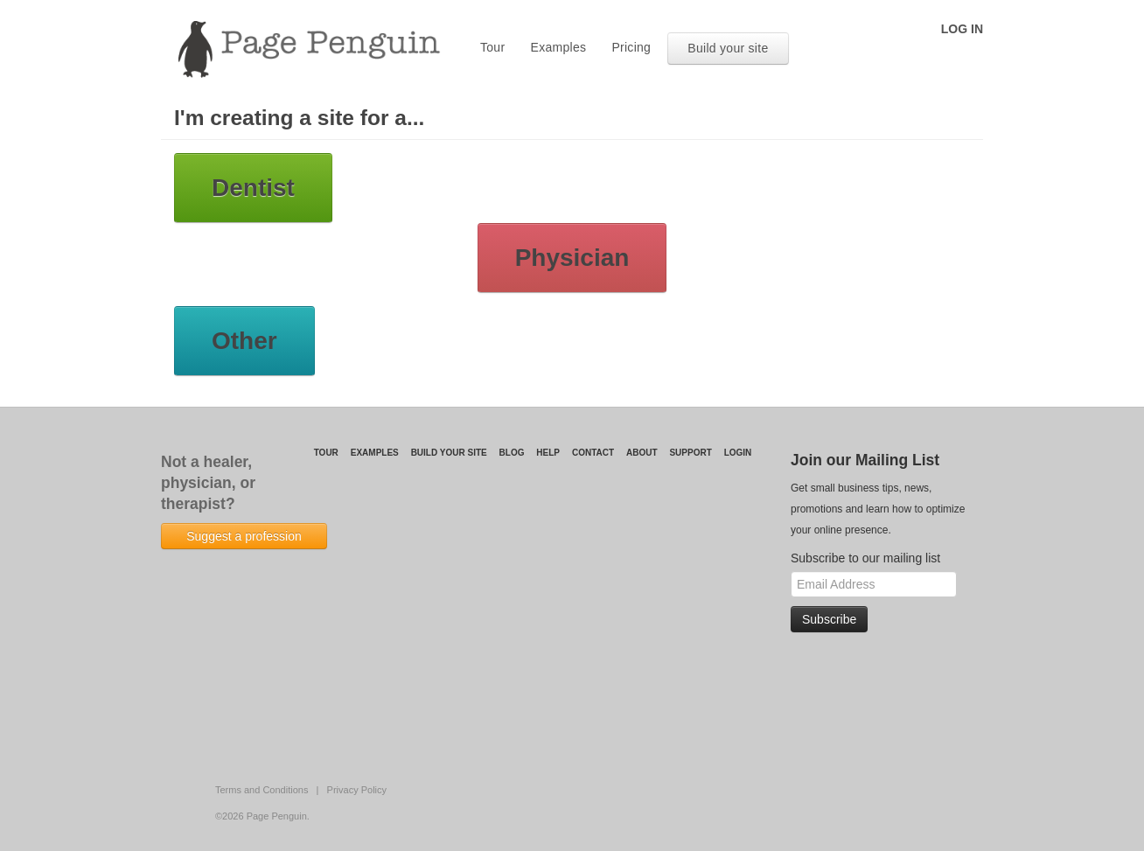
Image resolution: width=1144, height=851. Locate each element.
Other (244, 340)
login (738, 452)
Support (690, 452)
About (642, 452)
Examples (559, 47)
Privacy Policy (357, 790)
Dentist (253, 187)
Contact (593, 452)
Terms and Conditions (261, 790)
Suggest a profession (244, 536)
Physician (572, 257)
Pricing (631, 47)
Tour (492, 47)
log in (962, 29)
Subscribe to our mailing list (865, 558)
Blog (512, 452)
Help (548, 452)
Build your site (727, 48)
